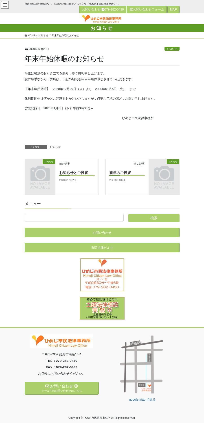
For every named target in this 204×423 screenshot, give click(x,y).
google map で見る (142, 399)
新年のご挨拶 (120, 173)
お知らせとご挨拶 (73, 173)
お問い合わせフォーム (147, 9)
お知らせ (172, 48)
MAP (173, 9)
